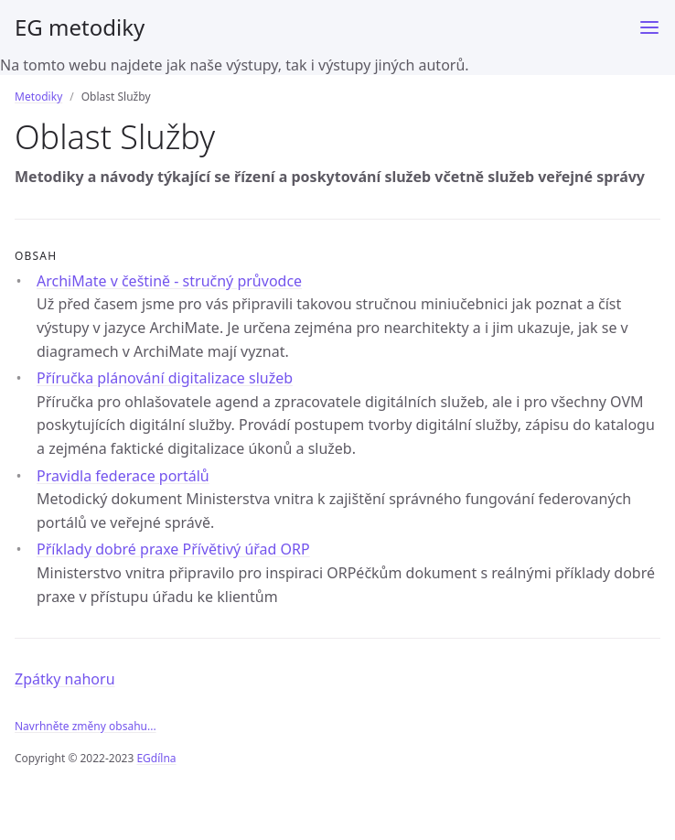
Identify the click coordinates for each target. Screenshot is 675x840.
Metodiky (38, 96)
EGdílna (156, 758)
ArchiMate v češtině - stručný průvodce (169, 281)
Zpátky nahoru (65, 679)
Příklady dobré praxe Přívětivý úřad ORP (173, 549)
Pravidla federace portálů (123, 476)
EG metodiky (80, 27)
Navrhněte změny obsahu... (85, 726)
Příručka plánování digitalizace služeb (165, 378)
